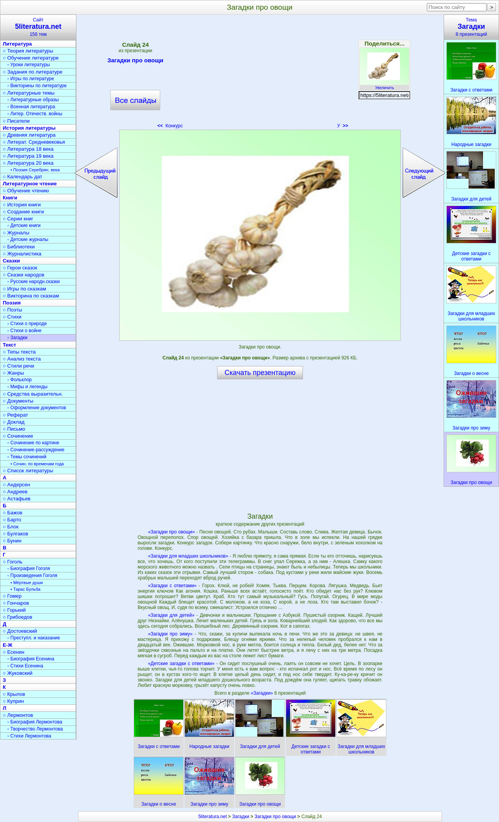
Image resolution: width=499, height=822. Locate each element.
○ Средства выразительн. (33, 394)
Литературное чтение (30, 184)
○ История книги (22, 205)
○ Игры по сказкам (24, 289)
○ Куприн (13, 701)
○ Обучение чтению (26, 191)
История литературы (29, 128)
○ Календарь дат (22, 177)
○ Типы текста (19, 352)
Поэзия (12, 303)
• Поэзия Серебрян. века (35, 169)
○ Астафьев (16, 499)
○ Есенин (13, 652)
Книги (10, 198)
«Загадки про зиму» (170, 634)
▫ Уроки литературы (28, 64)
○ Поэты (12, 310)
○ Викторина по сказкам (31, 296)
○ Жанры (13, 373)
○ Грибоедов (17, 617)
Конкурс (170, 125)
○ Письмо (14, 429)
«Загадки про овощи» (171, 532)
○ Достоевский (20, 631)
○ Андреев (15, 492)
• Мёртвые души (27, 582)
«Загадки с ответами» (172, 585)
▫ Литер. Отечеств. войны (34, 113)
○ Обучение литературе (31, 58)
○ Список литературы (28, 470)
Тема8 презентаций (471, 27)
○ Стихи (12, 317)
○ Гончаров (16, 603)
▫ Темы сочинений (26, 456)
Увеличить (384, 85)
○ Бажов (12, 513)
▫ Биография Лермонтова (34, 722)
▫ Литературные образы (33, 99)
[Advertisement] (260, 73)
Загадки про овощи (136, 61)
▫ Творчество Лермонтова (35, 729)
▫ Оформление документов (36, 407)
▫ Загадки (17, 337)
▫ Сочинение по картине (33, 442)
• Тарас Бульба (26, 589)
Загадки (240, 816)
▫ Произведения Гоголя (32, 575)
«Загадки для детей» (171, 615)
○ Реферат (15, 415)
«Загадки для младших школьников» (188, 556)
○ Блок (11, 527)
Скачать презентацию (260, 373)
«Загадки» (262, 693)
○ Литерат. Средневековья (34, 142)
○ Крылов (14, 694)
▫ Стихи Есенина (25, 666)
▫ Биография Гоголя (28, 568)
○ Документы (18, 401)
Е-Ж (7, 645)
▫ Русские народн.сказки (33, 281)
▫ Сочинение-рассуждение (35, 449)
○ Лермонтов (18, 715)
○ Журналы (16, 233)
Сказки (11, 261)
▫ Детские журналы (27, 239)
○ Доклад (14, 422)
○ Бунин (12, 541)
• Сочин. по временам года (37, 463)
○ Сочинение (18, 436)
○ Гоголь (13, 562)
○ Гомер (12, 596)
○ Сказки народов (23, 275)
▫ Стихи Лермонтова (29, 736)
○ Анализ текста (22, 359)
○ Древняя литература (29, 135)
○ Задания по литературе (32, 72)
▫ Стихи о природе (27, 323)
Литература (17, 44)
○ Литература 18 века (28, 149)
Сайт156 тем (38, 27)
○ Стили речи (18, 366)
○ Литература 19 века (28, 156)
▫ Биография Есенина (30, 659)
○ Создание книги (23, 212)
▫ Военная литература (31, 106)
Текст (9, 345)
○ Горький (14, 610)
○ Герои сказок (20, 268)
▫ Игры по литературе (30, 78)
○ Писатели (16, 121)
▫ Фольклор (19, 379)
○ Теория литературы (28, 51)
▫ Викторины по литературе (37, 85)
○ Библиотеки (19, 247)
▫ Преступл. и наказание (33, 638)
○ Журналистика (22, 254)
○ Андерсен (16, 485)
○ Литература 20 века (28, 163)
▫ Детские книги (24, 225)
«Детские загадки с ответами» (181, 663)
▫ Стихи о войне (24, 330)
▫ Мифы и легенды (27, 386)
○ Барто (12, 520)
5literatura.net (212, 816)
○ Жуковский (17, 673)
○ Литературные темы (29, 93)
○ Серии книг (18, 219)
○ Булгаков (15, 534)
